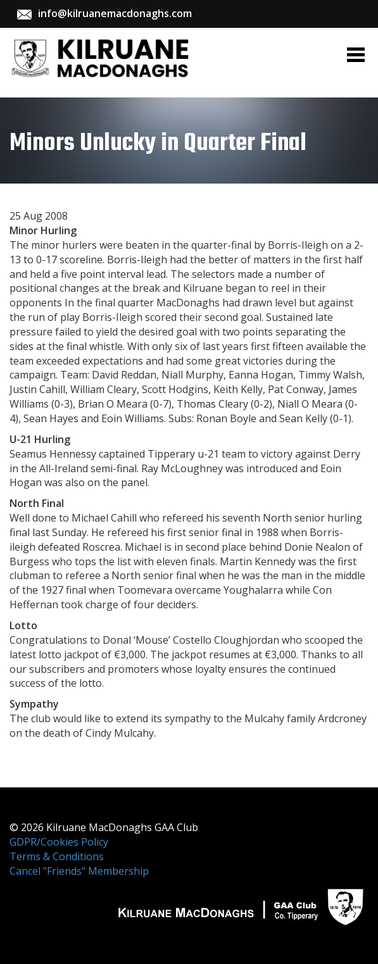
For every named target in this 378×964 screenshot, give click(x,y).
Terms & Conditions (56, 856)
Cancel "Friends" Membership (79, 871)
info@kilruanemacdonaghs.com (115, 13)
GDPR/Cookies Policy (58, 842)
